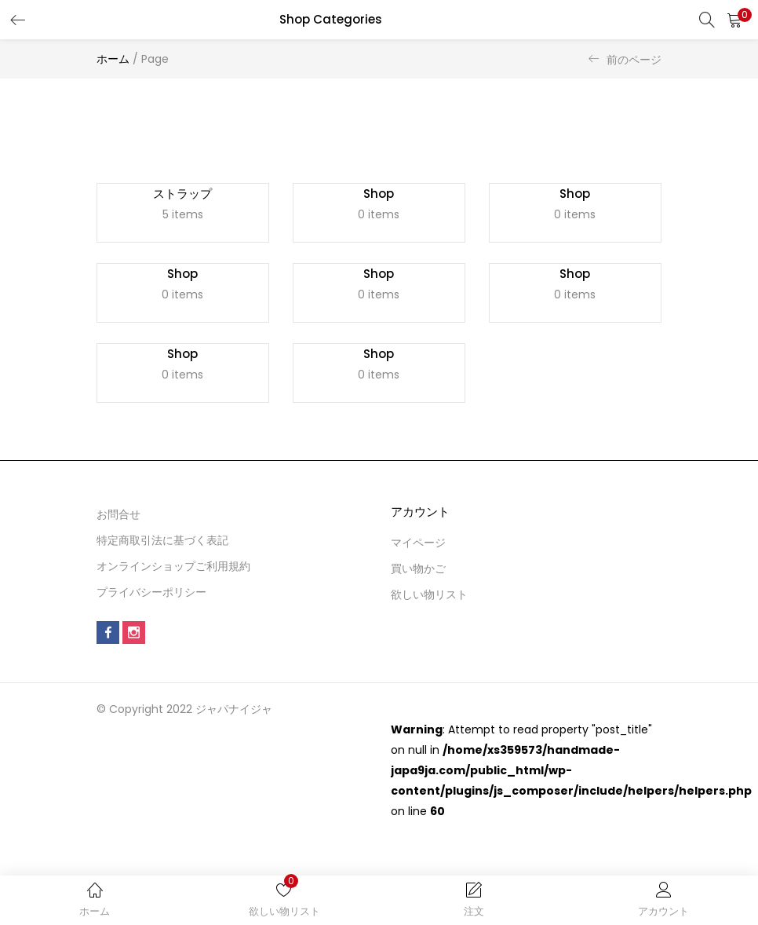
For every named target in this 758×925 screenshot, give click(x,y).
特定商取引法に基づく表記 (162, 550)
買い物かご (418, 578)
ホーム (113, 59)
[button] (734, 19)
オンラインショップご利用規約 (173, 575)
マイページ (418, 552)
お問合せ (118, 524)
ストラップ (182, 195)
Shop (378, 195)
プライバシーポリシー (151, 601)
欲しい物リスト (429, 604)
